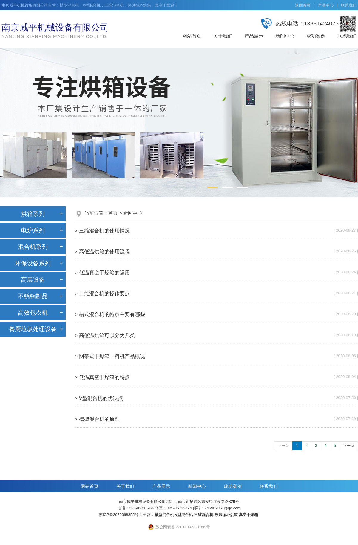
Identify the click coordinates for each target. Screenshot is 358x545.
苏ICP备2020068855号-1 (120, 514)
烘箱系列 (33, 214)
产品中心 (326, 5)
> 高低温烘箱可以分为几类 (105, 335)
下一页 (348, 446)
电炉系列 (33, 230)
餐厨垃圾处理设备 (33, 329)
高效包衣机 (33, 312)
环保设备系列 (33, 263)
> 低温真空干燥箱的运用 (102, 272)
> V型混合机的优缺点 (99, 398)
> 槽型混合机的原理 (97, 419)
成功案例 (315, 36)
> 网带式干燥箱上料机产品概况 (110, 356)
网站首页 (191, 36)
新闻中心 (284, 36)
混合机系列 (33, 246)
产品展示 (253, 36)
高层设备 (33, 279)
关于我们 (222, 36)
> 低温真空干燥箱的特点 (102, 377)
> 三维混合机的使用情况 (102, 231)
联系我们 (349, 5)
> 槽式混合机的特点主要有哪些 (110, 314)
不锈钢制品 (33, 296)
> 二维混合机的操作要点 (102, 293)
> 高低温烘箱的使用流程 (102, 252)
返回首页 (303, 5)
